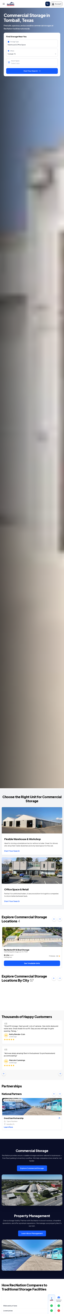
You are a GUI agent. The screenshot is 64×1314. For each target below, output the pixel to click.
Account (56, 4)
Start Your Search (12, 851)
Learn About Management (32, 1233)
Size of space (15, 61)
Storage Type (14, 42)
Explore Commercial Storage (32, 1168)
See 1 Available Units (32, 963)
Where (12, 51)
